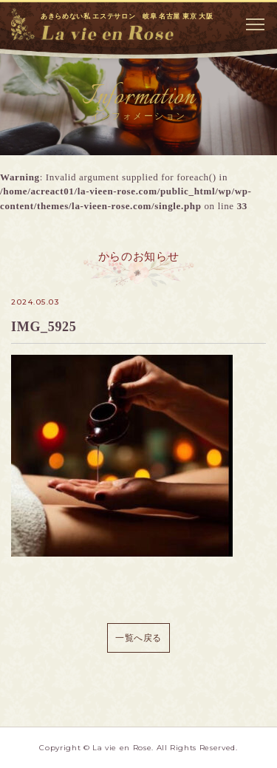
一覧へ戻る (138, 638)
